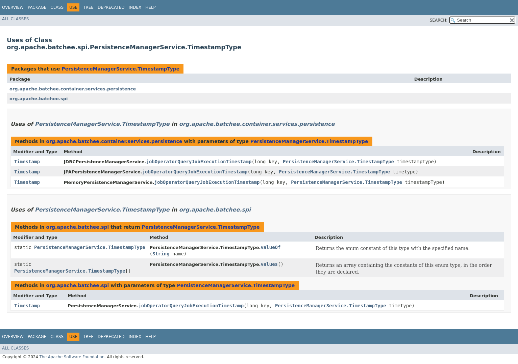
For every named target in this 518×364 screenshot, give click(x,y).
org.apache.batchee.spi (38, 98)
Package (37, 7)
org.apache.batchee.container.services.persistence (72, 88)
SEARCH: (439, 20)
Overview (13, 7)
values (269, 264)
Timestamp (27, 161)
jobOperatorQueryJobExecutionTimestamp (199, 161)
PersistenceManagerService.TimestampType (120, 69)
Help (150, 7)
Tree (88, 7)
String (161, 253)
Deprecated (111, 7)
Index (135, 7)
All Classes (15, 19)
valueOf (270, 247)
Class (57, 7)
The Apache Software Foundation (71, 357)
